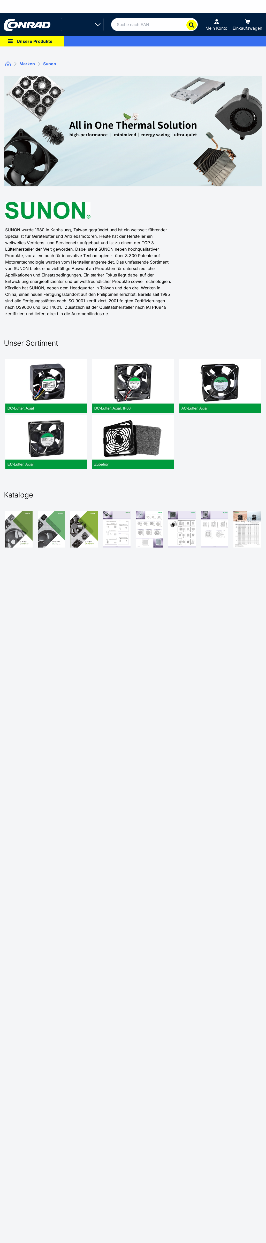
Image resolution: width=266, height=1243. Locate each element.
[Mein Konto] (216, 24)
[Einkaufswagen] (247, 24)
